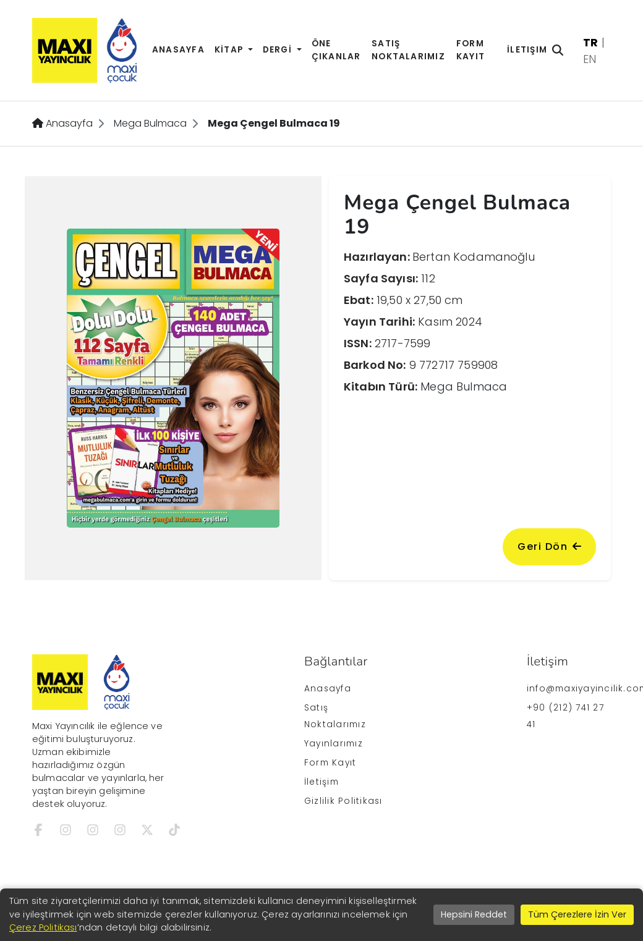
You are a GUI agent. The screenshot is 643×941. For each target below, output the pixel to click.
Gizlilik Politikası (343, 801)
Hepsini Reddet (474, 914)
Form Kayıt (470, 50)
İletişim (527, 50)
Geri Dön (549, 546)
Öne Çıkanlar (336, 50)
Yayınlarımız (333, 743)
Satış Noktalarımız (408, 50)
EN (589, 59)
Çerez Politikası (43, 927)
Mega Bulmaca (150, 123)
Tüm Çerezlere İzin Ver (577, 914)
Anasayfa (178, 50)
